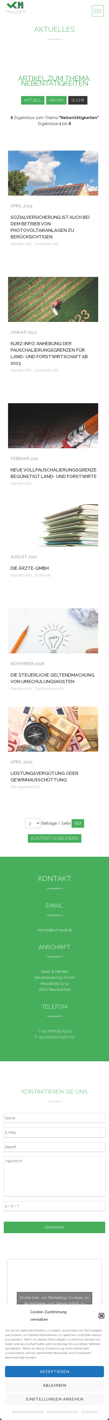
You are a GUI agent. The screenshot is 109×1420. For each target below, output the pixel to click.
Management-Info (26, 787)
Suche (77, 100)
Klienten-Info (21, 244)
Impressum (89, 1411)
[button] (101, 1315)
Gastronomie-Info (49, 688)
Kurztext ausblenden (54, 838)
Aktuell (32, 100)
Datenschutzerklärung (28, 1411)
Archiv (56, 100)
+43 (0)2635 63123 (56, 1031)
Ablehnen (54, 1385)
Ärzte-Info (43, 575)
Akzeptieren (54, 1371)
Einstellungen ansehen (54, 1399)
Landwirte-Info (47, 244)
